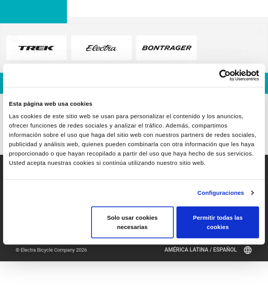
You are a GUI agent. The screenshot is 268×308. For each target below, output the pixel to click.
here (182, 61)
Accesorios (28, 252)
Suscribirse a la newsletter (103, 251)
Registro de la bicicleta (158, 251)
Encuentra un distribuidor (43, 261)
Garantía (143, 260)
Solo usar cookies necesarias (132, 222)
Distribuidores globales (159, 268)
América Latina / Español (208, 296)
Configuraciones (220, 192)
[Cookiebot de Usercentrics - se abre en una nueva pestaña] (225, 75)
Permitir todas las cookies (218, 222)
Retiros (201, 251)
